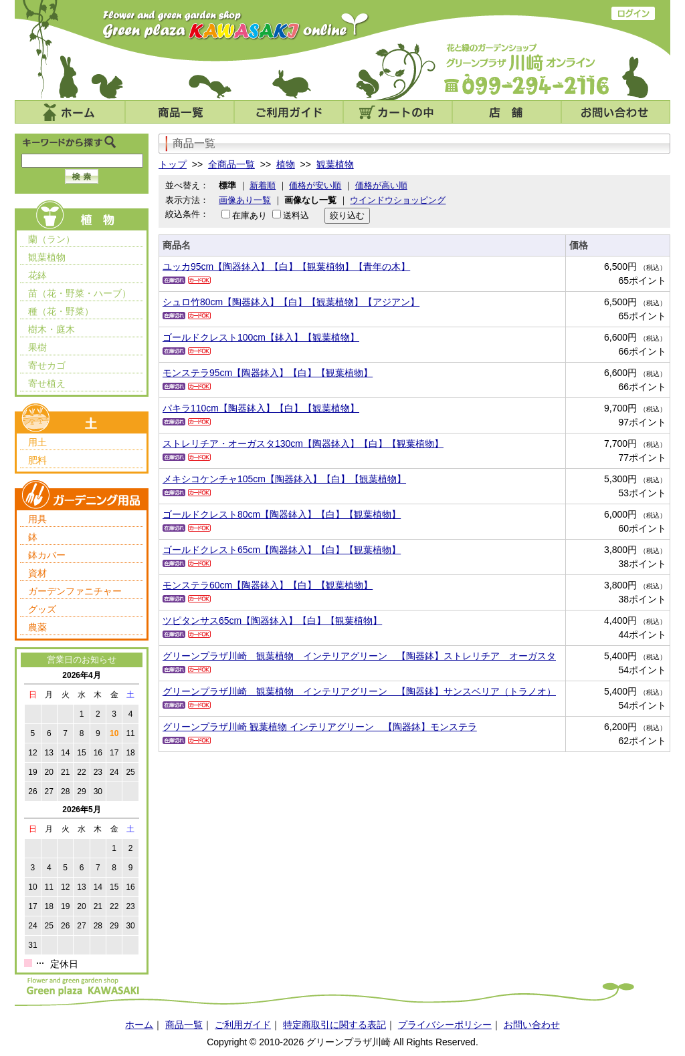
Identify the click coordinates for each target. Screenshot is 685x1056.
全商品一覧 (231, 164)
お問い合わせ (615, 112)
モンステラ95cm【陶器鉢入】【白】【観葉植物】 (268, 372)
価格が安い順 (315, 185)
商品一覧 (179, 112)
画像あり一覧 (245, 200)
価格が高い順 (381, 185)
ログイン (633, 13)
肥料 (37, 460)
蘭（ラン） (51, 239)
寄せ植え (47, 383)
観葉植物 (47, 257)
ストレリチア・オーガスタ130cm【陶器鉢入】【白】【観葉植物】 (303, 443)
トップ (173, 164)
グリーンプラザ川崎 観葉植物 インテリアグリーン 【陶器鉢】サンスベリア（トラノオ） (359, 691)
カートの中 (397, 112)
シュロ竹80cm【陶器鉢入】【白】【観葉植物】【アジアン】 (291, 302)
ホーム (70, 112)
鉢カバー (47, 555)
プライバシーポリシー (445, 1024)
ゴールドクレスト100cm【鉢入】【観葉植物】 (261, 337)
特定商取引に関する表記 (334, 1024)
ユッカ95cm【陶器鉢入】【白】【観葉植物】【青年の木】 (286, 266)
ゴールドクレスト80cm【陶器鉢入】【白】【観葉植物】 (282, 514)
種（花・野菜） (61, 311)
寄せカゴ (47, 365)
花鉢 (37, 275)
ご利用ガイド (288, 112)
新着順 (263, 185)
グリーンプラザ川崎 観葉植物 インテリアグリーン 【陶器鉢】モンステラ (320, 726)
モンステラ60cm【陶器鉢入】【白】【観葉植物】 (268, 585)
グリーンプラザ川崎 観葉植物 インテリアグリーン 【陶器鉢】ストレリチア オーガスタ (359, 656)
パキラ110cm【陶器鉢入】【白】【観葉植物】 (261, 408)
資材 (37, 573)
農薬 (37, 627)
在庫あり (249, 215)
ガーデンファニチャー (75, 591)
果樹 (37, 347)
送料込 (296, 215)
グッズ (42, 609)
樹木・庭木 (51, 329)
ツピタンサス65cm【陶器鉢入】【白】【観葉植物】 (272, 620)
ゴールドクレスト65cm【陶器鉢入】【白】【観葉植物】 (282, 549)
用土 (37, 442)
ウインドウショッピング (398, 200)
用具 (37, 519)
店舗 (506, 112)
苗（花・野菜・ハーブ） (79, 293)
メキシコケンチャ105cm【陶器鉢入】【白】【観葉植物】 (284, 479)
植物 (285, 164)
